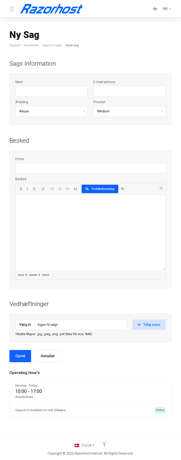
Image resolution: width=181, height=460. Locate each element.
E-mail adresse (104, 82)
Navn (19, 82)
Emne (19, 159)
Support (15, 45)
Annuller (48, 356)
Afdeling (21, 102)
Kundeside (31, 45)
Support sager (52, 45)
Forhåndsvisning (100, 189)
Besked (20, 179)
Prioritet (99, 102)
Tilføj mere (149, 325)
